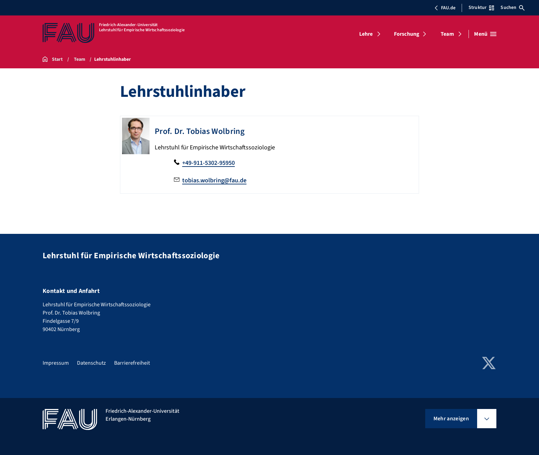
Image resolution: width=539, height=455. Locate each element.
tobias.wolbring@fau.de (214, 180)
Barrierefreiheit (132, 363)
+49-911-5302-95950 (208, 163)
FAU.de (444, 7)
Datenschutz (91, 363)
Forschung (406, 34)
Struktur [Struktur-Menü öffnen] (481, 7)
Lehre (366, 34)
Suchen (512, 7)
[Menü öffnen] (485, 34)
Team (447, 34)
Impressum (56, 363)
